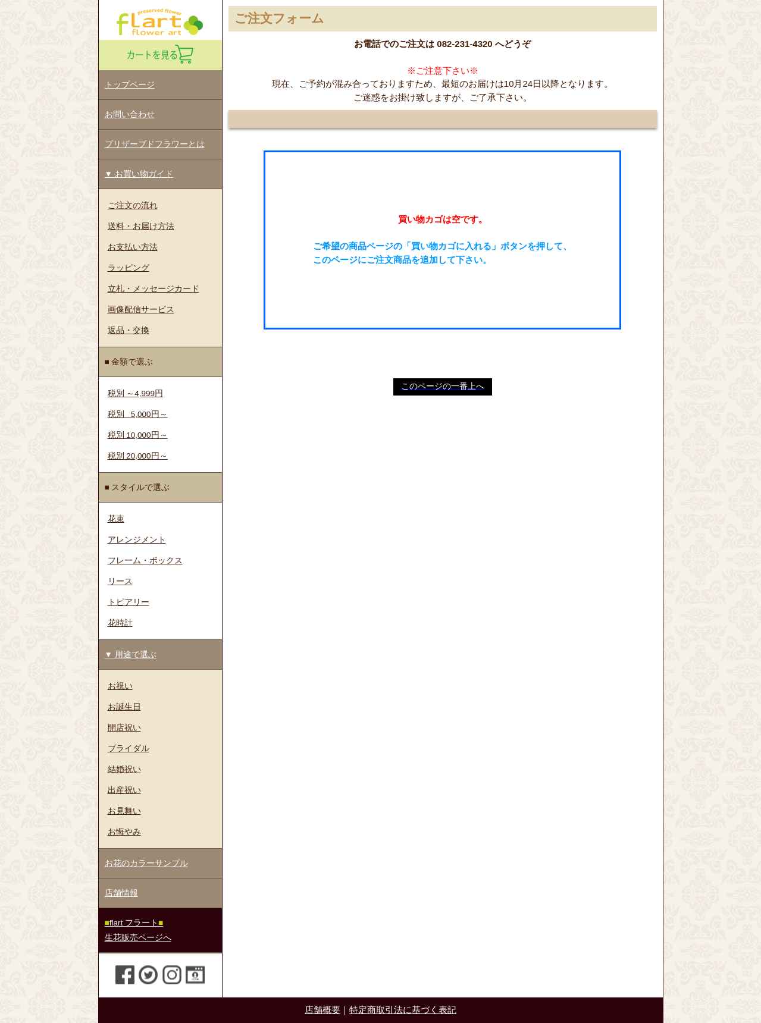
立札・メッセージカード (153, 288)
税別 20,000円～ (138, 455)
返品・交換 (128, 330)
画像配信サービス (141, 309)
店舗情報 (121, 893)
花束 (116, 518)
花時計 (120, 623)
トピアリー (128, 602)
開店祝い (124, 727)
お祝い (120, 686)
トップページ (130, 84)
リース (120, 581)
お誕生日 (124, 706)
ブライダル (128, 748)
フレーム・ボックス (145, 560)
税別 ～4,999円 (136, 393)
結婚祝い (124, 769)
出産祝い (124, 790)
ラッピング (128, 267)
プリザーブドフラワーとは (155, 144)
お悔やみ (124, 831)
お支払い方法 (133, 247)
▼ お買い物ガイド (139, 174)
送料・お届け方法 (141, 226)
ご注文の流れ (133, 205)
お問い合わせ (130, 114)
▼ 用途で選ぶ (130, 654)
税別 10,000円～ (138, 435)
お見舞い (124, 811)
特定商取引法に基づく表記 (402, 1010)
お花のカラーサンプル (146, 863)
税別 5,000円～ (138, 414)
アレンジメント (137, 539)
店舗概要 (322, 1010)
